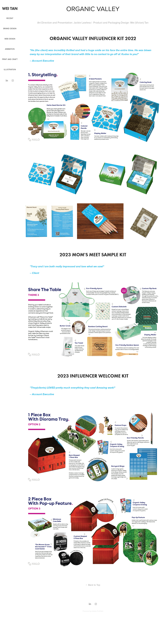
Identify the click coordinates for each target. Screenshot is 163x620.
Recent (9, 18)
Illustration (10, 69)
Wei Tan (10, 8)
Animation (10, 49)
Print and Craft (10, 59)
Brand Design (9, 28)
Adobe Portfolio (97, 611)
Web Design (9, 38)
